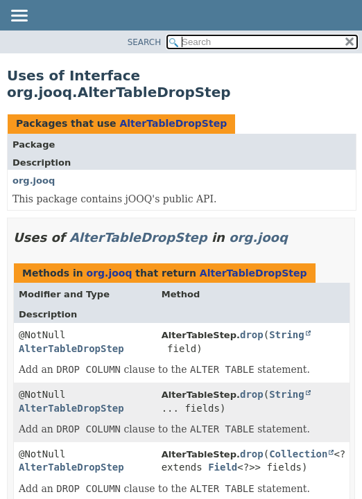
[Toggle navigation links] (19, 16)
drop (252, 334)
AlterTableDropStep (173, 123)
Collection (298, 453)
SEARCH (145, 42)
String (286, 334)
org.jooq (33, 180)
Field (222, 467)
